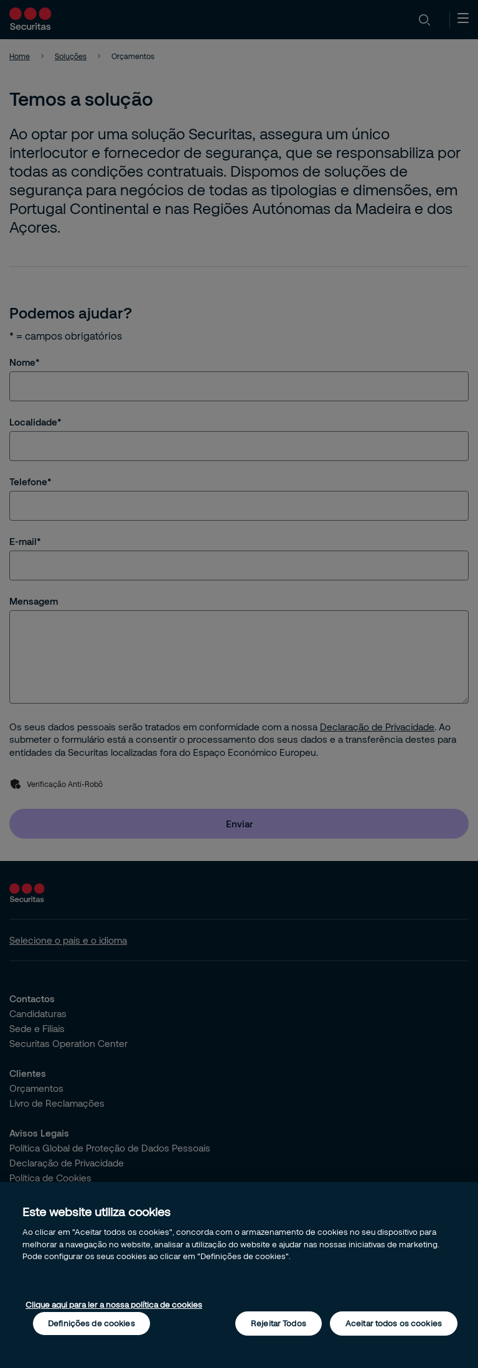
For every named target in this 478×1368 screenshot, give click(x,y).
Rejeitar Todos (278, 1323)
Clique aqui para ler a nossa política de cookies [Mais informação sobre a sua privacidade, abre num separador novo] (114, 1305)
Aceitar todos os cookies (393, 1323)
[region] (239, 1275)
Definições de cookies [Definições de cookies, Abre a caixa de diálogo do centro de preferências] (91, 1323)
